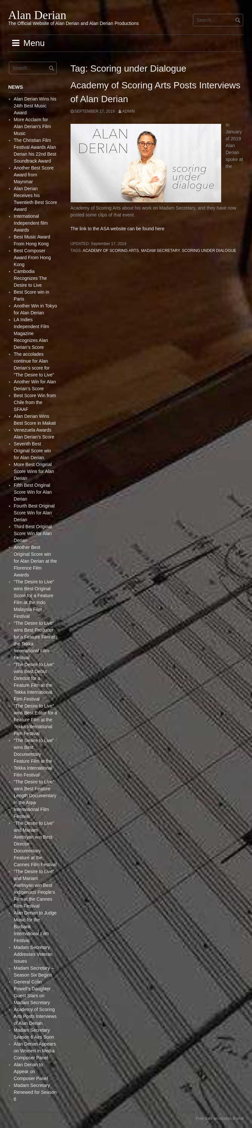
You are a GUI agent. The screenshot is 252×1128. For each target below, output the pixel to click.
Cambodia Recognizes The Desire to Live (30, 278)
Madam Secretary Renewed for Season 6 (35, 1092)
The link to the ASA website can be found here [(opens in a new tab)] (117, 228)
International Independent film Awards (31, 223)
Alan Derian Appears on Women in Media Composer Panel (35, 1050)
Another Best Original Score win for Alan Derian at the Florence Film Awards (35, 561)
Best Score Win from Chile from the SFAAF (35, 402)
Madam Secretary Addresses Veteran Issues (33, 954)
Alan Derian (37, 15)
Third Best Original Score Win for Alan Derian (33, 533)
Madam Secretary (160, 250)
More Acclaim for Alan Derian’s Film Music (32, 126)
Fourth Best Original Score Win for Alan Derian (34, 512)
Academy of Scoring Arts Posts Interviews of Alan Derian (35, 1016)
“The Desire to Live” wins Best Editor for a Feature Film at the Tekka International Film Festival (35, 719)
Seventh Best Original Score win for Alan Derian (32, 450)
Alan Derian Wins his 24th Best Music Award (35, 105)
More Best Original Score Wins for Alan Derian (34, 471)
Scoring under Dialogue (209, 250)
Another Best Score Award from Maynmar (33, 174)
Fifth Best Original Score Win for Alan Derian (33, 492)
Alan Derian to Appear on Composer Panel (31, 1071)
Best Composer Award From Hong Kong (32, 257)
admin (128, 111)
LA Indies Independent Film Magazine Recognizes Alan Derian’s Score (31, 333)
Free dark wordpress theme (220, 1118)
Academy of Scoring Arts (111, 250)
